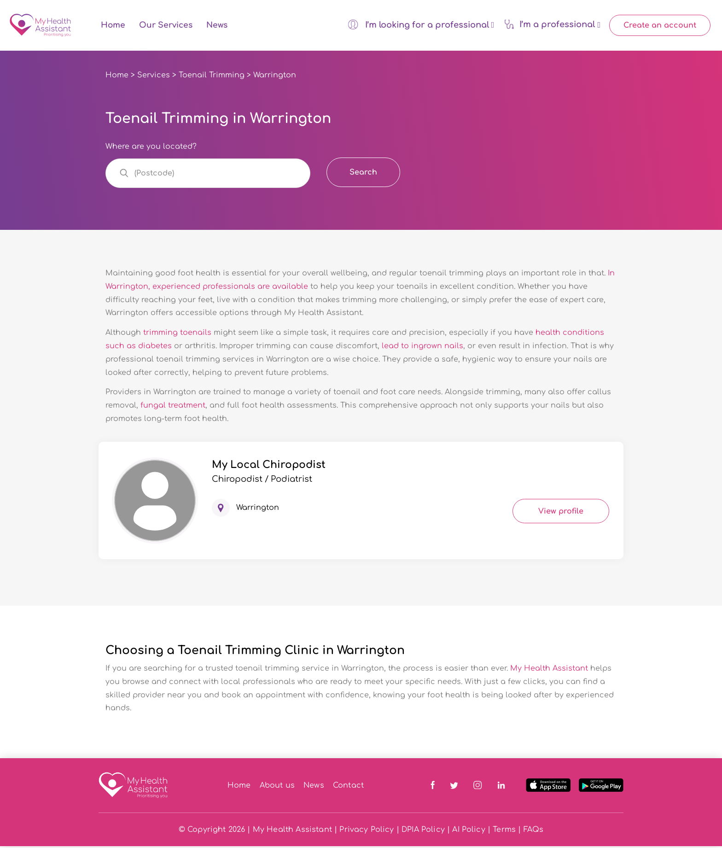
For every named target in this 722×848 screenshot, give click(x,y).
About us (277, 787)
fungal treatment (172, 408)
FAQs (534, 831)
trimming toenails (177, 335)
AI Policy (468, 831)
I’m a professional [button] (552, 25)
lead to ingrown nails (422, 348)
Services (153, 77)
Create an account (659, 26)
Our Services (165, 26)
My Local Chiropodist (269, 466)
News (216, 26)
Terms (504, 831)
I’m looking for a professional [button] (421, 25)
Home (113, 26)
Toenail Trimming (212, 77)
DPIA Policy (423, 831)
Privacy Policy (366, 831)
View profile (560, 513)
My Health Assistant (549, 670)
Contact (348, 787)
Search (363, 174)
